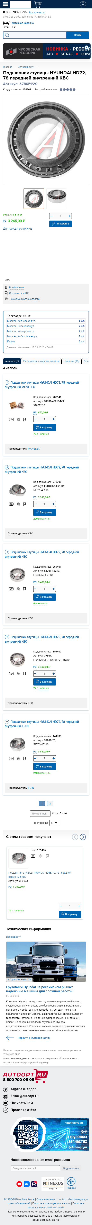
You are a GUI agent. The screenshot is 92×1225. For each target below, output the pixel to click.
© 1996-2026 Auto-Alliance (19, 1199)
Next (83, 837)
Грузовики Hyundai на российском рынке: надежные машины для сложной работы (39, 989)
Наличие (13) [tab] (71, 361)
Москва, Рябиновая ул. (21, 326)
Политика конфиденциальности (51, 1203)
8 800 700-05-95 (18, 1080)
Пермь (11, 341)
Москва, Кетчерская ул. (21, 321)
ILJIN (31, 788)
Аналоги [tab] (12, 361)
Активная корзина (23, 23)
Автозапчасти (26, 66)
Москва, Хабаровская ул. (22, 336)
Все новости (13, 937)
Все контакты (37, 12)
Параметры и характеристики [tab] (41, 361)
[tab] (12, 361)
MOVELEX (34, 448)
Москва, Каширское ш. (21, 331)
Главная (7, 66)
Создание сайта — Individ (51, 1199)
